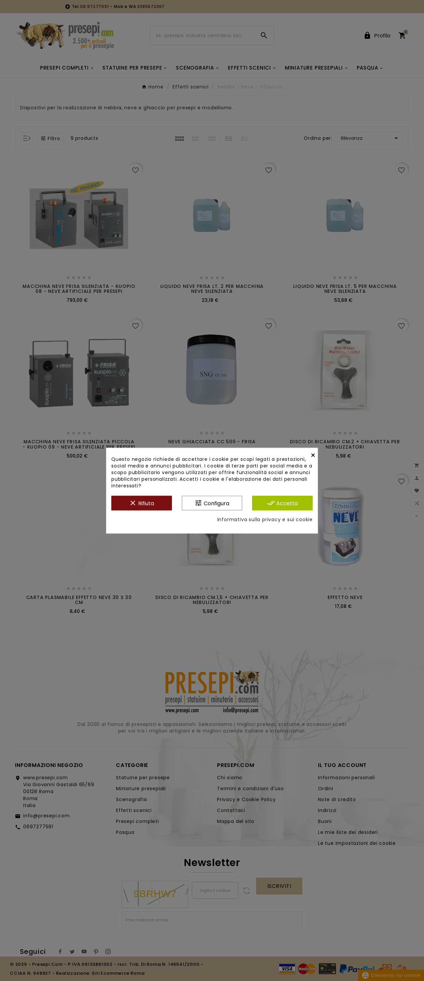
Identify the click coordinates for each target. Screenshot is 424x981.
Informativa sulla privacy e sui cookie (265, 519)
